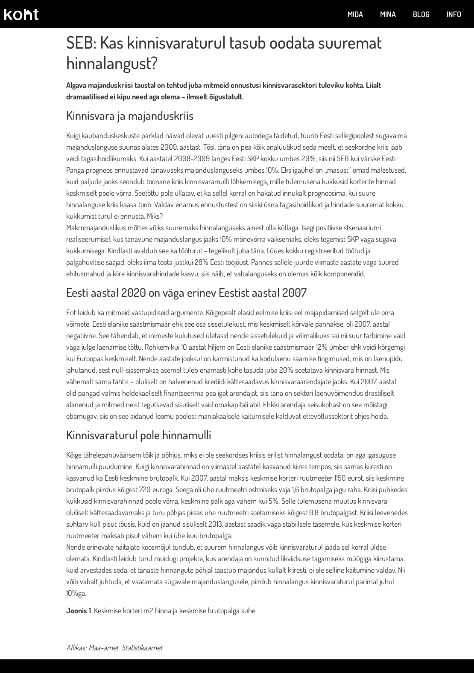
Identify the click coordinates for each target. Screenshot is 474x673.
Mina (388, 14)
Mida (355, 14)
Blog (421, 14)
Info (454, 14)
